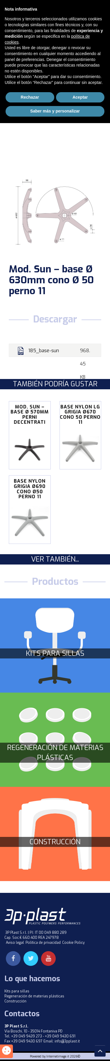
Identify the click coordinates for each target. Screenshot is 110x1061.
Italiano (47, 4)
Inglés (69, 4)
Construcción (55, 842)
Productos (32, 47)
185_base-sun (43, 350)
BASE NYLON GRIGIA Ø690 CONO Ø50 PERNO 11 (29, 489)
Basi (24, 53)
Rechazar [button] (30, 1035)
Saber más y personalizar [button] (55, 1049)
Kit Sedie (57, 47)
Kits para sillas (55, 653)
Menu (93, 19)
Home (9, 47)
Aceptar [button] (80, 1035)
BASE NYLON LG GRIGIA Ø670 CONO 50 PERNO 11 (80, 415)
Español (93, 4)
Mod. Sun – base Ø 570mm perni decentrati (30, 415)
